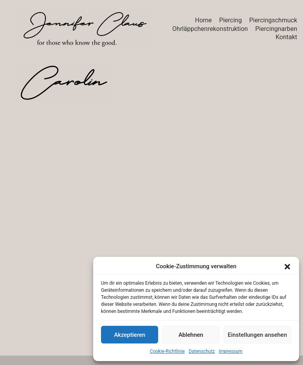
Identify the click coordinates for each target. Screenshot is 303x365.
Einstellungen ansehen (257, 334)
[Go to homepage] (83, 29)
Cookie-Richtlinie (167, 351)
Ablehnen (191, 334)
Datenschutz (202, 351)
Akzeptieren (129, 334)
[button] (287, 267)
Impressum (230, 351)
